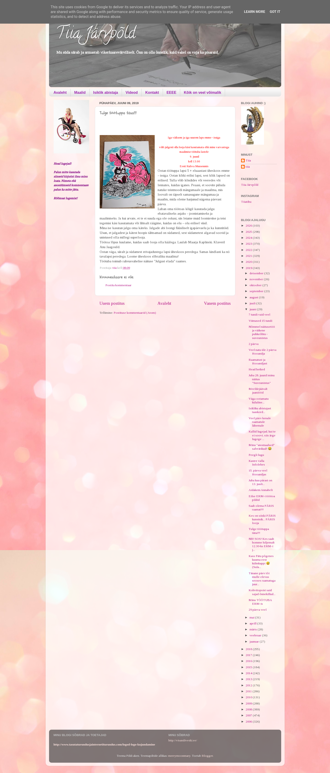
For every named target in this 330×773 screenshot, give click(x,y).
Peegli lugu (256, 455)
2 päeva (253, 344)
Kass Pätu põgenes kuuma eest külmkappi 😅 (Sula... (261, 561)
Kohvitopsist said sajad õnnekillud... (262, 592)
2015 (249, 667)
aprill (253, 623)
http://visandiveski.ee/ (182, 740)
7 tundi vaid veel (259, 314)
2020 (249, 261)
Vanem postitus (217, 303)
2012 (249, 685)
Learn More (254, 12)
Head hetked (257, 369)
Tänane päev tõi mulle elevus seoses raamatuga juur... (262, 578)
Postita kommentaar (118, 285)
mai (252, 617)
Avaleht (60, 92)
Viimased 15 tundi (260, 320)
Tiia (248, 160)
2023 (249, 243)
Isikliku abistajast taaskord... (260, 410)
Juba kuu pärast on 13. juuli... (260, 482)
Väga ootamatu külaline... (259, 400)
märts (254, 629)
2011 (249, 691)
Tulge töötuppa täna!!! (259, 530)
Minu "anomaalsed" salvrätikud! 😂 (262, 446)
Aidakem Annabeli (261, 490)
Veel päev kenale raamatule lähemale (260, 421)
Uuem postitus (112, 303)
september (257, 291)
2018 (249, 649)
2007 (249, 715)
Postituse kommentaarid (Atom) (135, 312)
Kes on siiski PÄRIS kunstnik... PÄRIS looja (262, 519)
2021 (249, 256)
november (257, 279)
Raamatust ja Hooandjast (258, 361)
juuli (253, 303)
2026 (249, 225)
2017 (249, 655)
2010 (249, 697)
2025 (249, 231)
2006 (249, 721)
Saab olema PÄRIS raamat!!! (261, 507)
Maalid (80, 92)
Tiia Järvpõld (95, 34)
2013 (249, 679)
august (254, 297)
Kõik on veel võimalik (202, 92)
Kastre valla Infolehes (257, 462)
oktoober (256, 285)
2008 (249, 709)
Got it (275, 12)
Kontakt (152, 92)
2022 (249, 250)
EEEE (171, 92)
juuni (253, 309)
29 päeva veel (258, 609)
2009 (249, 703)
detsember (257, 273)
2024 (249, 237)
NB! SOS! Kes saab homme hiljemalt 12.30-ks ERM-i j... (262, 544)
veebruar (256, 635)
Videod (132, 92)
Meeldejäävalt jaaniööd (258, 390)
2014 (249, 673)
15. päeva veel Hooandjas (258, 472)
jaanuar (255, 641)
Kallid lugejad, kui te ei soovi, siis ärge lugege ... (262, 435)
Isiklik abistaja (105, 92)
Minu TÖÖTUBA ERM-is (260, 601)
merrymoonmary (179, 755)
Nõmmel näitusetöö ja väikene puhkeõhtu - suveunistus (262, 332)
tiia (248, 166)
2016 (249, 661)
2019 (249, 268)
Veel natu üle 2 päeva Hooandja (262, 351)
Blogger (207, 755)
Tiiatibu (246, 201)
